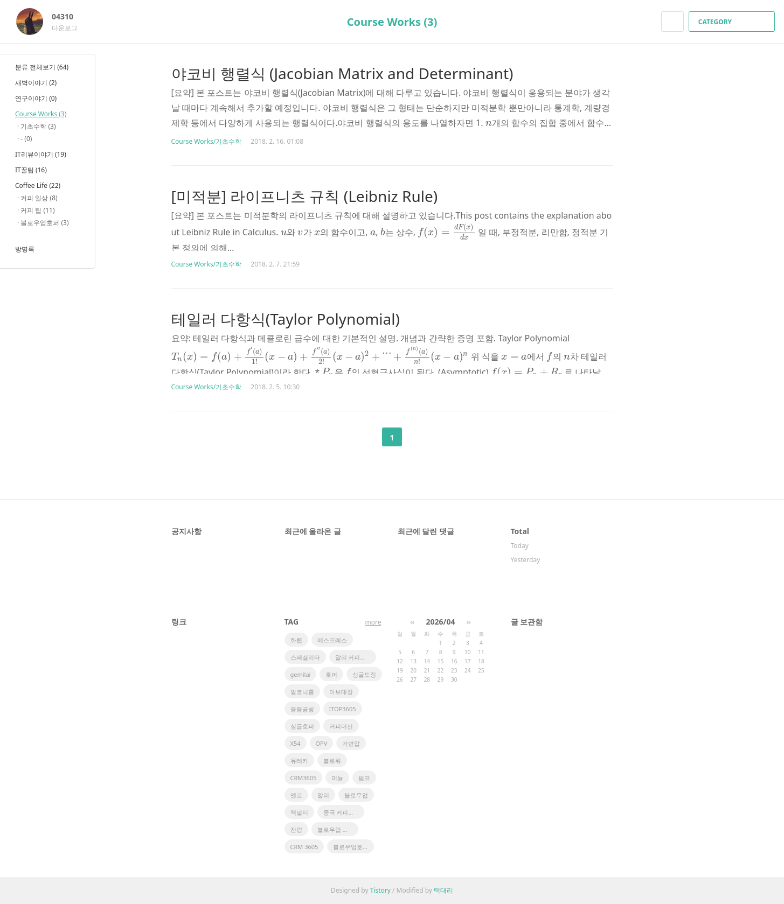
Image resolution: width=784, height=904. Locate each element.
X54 (295, 743)
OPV (322, 743)
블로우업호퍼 (351, 847)
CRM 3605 (304, 847)
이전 (364, 437)
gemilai (300, 674)
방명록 (24, 249)
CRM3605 (303, 778)
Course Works (40, 113)
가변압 (351, 743)
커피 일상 (38, 197)
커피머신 (341, 726)
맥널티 (299, 812)
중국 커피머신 (341, 812)
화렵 (296, 640)
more (373, 622)
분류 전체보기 (41, 67)
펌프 (364, 778)
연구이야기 (36, 98)
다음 (419, 437)
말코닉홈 (302, 692)
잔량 (296, 829)
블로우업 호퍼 (336, 829)
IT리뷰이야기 (40, 154)
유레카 (299, 760)
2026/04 (440, 621)
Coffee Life (37, 185)
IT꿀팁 (31, 169)
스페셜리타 (305, 657)
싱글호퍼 (302, 726)
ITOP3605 (342, 709)
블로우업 (356, 795)
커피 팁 (37, 210)
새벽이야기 (36, 82)
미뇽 (337, 778)
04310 (68, 16)
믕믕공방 (302, 709)
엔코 (296, 795)
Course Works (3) (392, 22)
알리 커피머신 (353, 657)
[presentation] (488, 123)
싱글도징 (364, 674)
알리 (323, 795)
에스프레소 (332, 640)
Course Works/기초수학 (206, 141)
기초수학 (37, 126)
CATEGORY (733, 21)
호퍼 (331, 674)
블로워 (332, 760)
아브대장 (341, 692)
